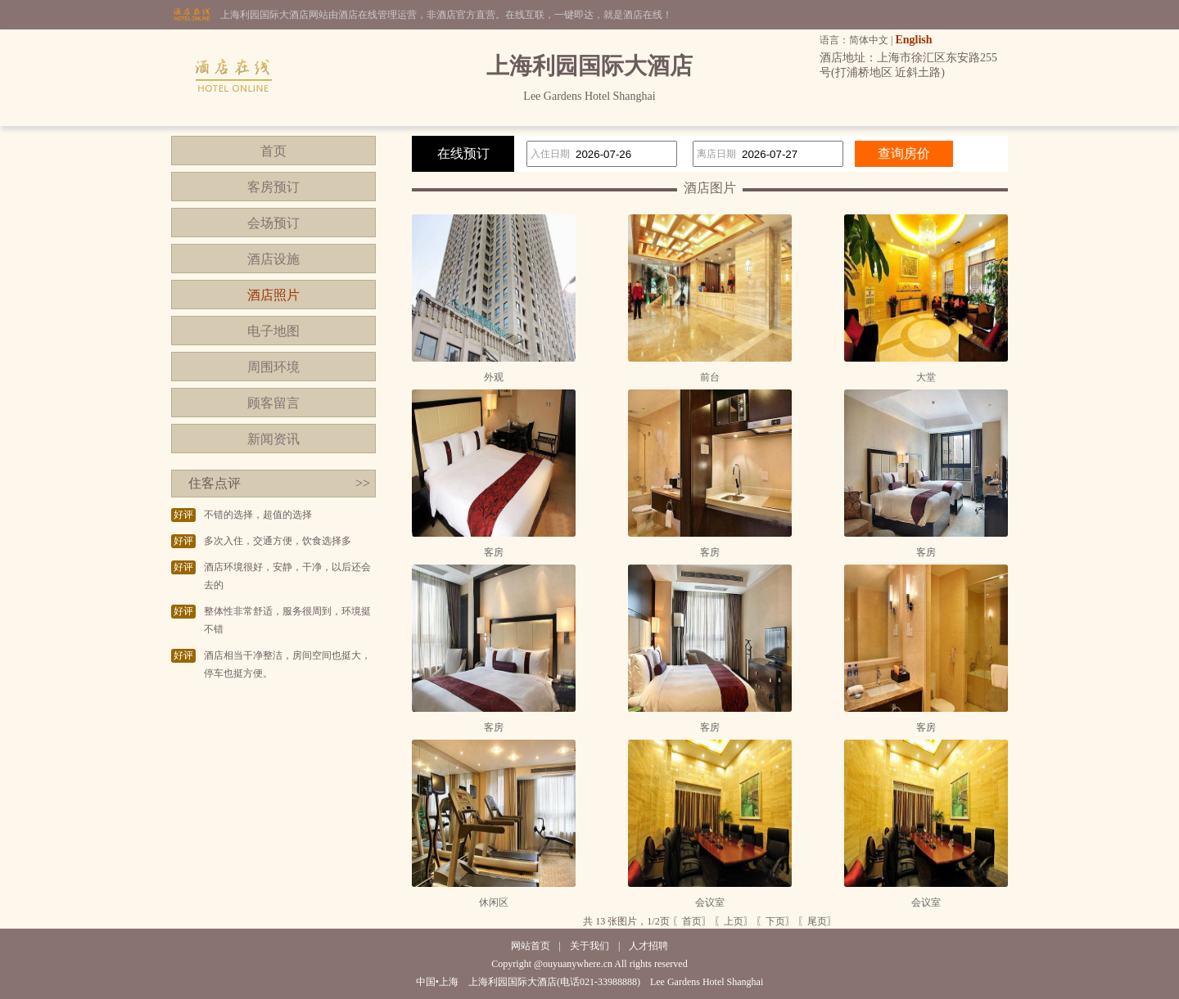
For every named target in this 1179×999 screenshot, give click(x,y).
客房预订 (273, 187)
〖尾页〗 (817, 921)
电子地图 (273, 331)
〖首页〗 (691, 921)
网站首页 (530, 946)
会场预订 (273, 223)
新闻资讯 (273, 439)
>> (362, 483)
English (913, 40)
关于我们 (589, 946)
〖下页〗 (775, 921)
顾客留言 (273, 403)
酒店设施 (273, 259)
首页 (273, 151)
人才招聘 (648, 946)
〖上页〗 (733, 921)
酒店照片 (273, 295)
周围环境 (273, 367)
